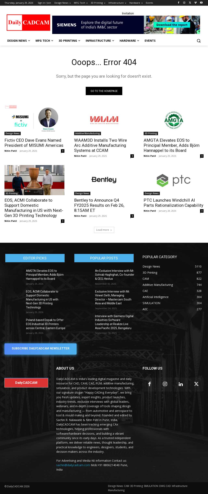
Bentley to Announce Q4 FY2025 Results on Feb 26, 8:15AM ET (99, 205)
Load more (104, 230)
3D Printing (151, 133)
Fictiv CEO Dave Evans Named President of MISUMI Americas (33, 143)
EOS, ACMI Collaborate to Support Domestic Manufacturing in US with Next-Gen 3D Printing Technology (33, 208)
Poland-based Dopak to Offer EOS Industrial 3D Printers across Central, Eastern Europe (45, 324)
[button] (199, 41)
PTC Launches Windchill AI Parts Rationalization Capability (173, 203)
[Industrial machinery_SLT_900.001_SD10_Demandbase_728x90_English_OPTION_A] (128, 25)
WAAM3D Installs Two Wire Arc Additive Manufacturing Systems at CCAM (100, 145)
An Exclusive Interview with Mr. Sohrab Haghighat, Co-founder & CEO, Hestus (114, 274)
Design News (13, 133)
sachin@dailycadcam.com (73, 465)
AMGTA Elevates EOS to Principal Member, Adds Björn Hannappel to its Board (171, 145)
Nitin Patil (10, 150)
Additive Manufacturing (87, 133)
